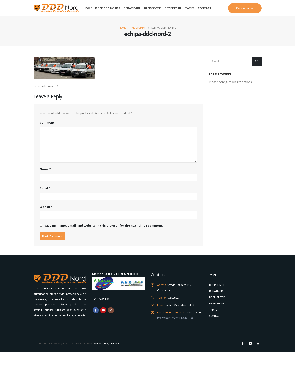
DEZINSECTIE (217, 297)
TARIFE (213, 309)
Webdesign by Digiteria (106, 343)
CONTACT (215, 316)
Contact (204, 8)
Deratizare (132, 8)
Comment (47, 122)
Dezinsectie (152, 8)
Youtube (103, 310)
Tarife (189, 8)
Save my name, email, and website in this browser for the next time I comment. (103, 226)
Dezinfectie (173, 8)
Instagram (111, 310)
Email (45, 188)
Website (46, 207)
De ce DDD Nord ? (107, 8)
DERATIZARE (216, 291)
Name (45, 169)
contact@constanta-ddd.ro (181, 305)
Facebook (96, 310)
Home (88, 8)
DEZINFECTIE (216, 303)
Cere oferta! (245, 8)
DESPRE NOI (216, 285)
